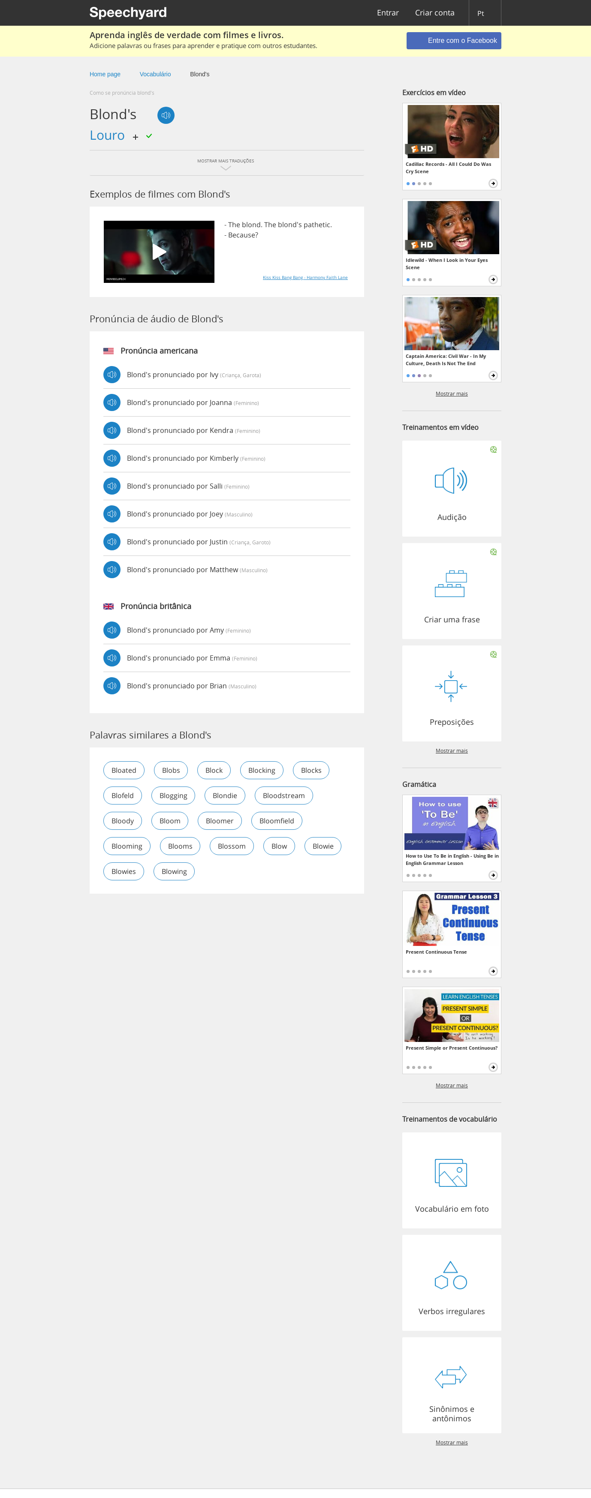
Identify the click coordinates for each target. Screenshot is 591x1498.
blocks (312, 770)
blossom (232, 846)
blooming (127, 846)
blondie (225, 795)
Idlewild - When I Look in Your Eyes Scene (447, 263)
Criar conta (435, 13)
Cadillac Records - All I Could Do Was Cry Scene (448, 167)
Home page (105, 74)
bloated (124, 770)
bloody (123, 821)
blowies (124, 871)
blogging (173, 795)
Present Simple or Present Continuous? (452, 1048)
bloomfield (277, 821)
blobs (171, 770)
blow (279, 846)
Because (241, 235)
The (234, 224)
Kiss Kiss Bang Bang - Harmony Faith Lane (305, 277)
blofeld (123, 795)
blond (251, 224)
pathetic (317, 224)
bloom (170, 821)
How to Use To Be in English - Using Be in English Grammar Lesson (452, 859)
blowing (174, 871)
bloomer (220, 821)
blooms (180, 846)
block (214, 770)
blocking (262, 770)
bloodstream (284, 795)
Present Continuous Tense (436, 952)
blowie (323, 846)
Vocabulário (155, 74)
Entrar (388, 13)
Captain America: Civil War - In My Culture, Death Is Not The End (446, 359)
